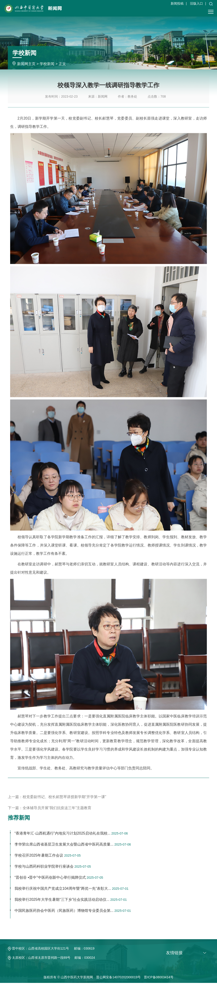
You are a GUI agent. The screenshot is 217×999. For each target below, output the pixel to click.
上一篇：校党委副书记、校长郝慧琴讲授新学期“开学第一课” (57, 804)
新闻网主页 (26, 64)
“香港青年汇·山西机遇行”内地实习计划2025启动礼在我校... (62, 833)
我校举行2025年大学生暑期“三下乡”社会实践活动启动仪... (62, 899)
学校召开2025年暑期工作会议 (39, 855)
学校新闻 (47, 64)
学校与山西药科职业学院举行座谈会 (44, 866)
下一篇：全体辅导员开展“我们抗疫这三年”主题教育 (50, 816)
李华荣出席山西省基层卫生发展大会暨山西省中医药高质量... (64, 844)
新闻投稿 (177, 3)
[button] (211, 3)
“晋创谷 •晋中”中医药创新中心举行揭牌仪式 (50, 877)
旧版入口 (196, 3)
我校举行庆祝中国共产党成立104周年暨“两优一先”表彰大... (63, 888)
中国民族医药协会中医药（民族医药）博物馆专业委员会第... (64, 911)
